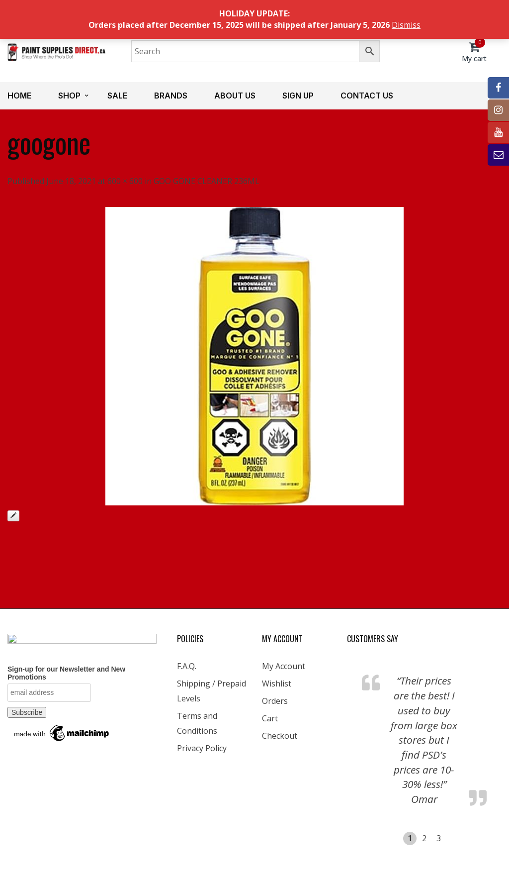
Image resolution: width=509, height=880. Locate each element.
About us (234, 95)
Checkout (279, 735)
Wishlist (276, 683)
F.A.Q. (186, 666)
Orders (275, 700)
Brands (170, 95)
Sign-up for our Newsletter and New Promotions (66, 673)
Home (19, 95)
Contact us (366, 95)
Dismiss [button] (406, 24)
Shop (69, 95)
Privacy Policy (202, 748)
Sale (117, 95)
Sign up (298, 95)
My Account (283, 666)
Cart (270, 718)
